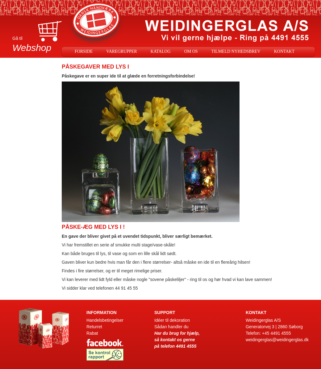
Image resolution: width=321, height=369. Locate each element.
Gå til (37, 45)
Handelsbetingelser (104, 320)
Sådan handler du (171, 326)
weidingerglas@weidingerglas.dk (277, 339)
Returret (94, 326)
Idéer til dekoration (172, 320)
